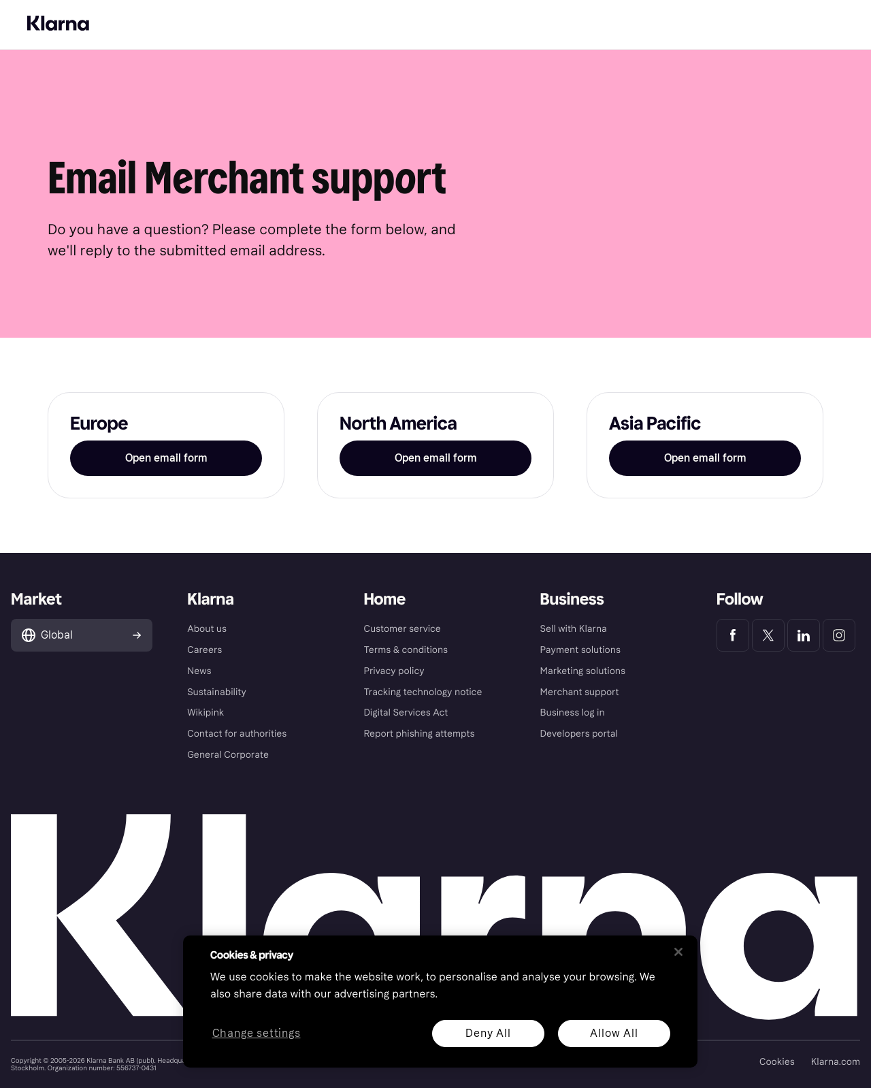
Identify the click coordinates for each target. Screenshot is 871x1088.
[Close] (678, 952)
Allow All (614, 1033)
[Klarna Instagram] (839, 635)
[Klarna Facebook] (733, 635)
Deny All (487, 1033)
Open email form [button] (166, 457)
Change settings (256, 1033)
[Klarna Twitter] (768, 635)
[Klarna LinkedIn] (803, 635)
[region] (440, 1001)
